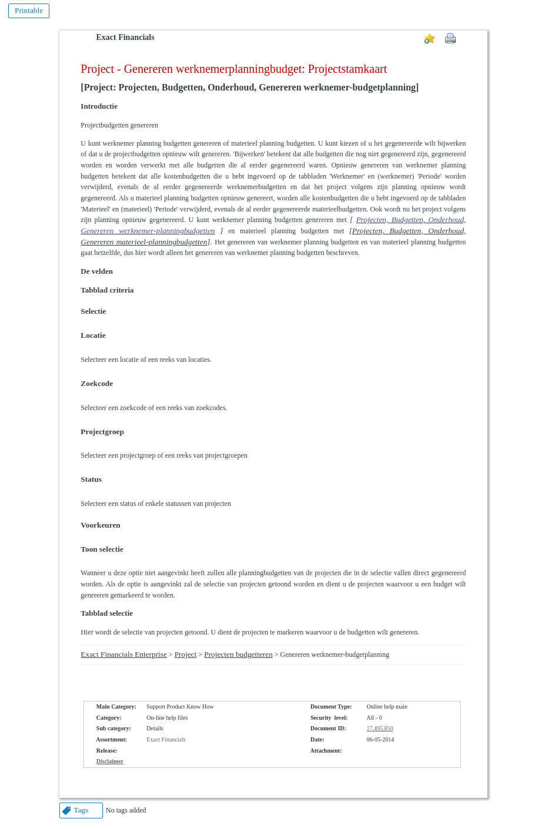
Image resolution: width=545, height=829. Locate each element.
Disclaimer (109, 761)
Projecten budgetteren (238, 654)
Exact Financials (125, 37)
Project (186, 654)
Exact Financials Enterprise (124, 654)
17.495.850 (380, 728)
